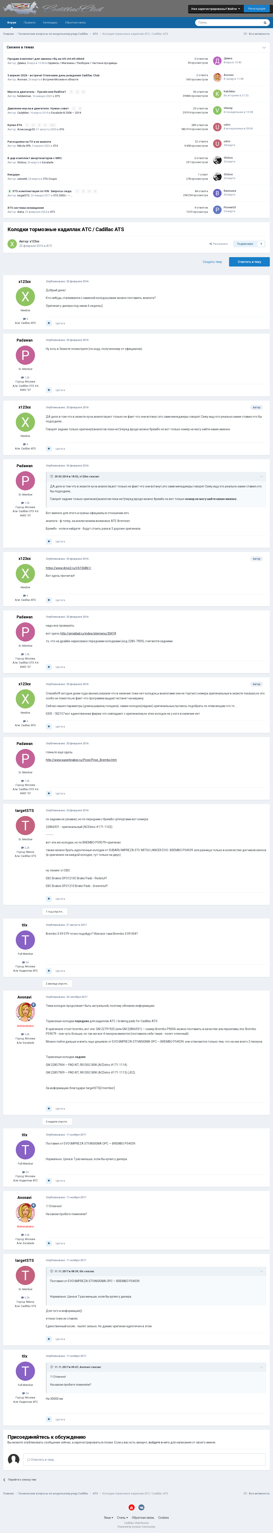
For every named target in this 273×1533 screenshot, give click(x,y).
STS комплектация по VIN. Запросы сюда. (42, 191)
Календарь (50, 22)
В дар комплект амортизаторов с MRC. (35, 158)
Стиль (122, 1517)
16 (52, 125)
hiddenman (24, 96)
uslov (227, 124)
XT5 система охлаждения (25, 207)
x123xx (34, 241)
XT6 (61, 129)
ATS (49, 246)
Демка (21, 63)
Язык (108, 1517)
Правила (29, 22)
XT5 (57, 96)
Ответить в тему (249, 262)
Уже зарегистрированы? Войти (215, 9)
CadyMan (23, 112)
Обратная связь (75, 22)
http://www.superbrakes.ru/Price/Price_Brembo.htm (81, 760)
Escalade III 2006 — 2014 (66, 112)
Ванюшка (230, 190)
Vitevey (228, 108)
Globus (21, 162)
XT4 (55, 145)
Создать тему (212, 262)
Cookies (163, 1517)
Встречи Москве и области (60, 79)
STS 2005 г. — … (63, 195)
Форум (11, 24)
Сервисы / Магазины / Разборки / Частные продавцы (82, 63)
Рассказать (218, 243)
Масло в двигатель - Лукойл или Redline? (37, 91)
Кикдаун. (13, 174)
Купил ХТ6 (15, 125)
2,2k (25, 847)
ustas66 (22, 178)
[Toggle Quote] (52, 476)
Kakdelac (229, 91)
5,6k (25, 1034)
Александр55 (26, 129)
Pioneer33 (230, 207)
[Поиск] (216, 22)
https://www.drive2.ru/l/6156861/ (68, 568)
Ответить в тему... (41, 1459)
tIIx (24, 925)
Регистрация (256, 8)
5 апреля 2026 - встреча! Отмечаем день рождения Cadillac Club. (53, 75)
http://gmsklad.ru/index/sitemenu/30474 (88, 633)
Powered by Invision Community (136, 1526)
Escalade (47, 162)
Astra (20, 211)
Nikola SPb (24, 145)
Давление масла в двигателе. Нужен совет (38, 108)
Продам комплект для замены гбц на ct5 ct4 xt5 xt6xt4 (45, 58)
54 (25, 962)
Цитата (60, 323)
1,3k (25, 377)
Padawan (25, 340)
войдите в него (159, 1442)
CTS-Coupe (50, 178)
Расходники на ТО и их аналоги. (29, 141)
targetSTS (23, 195)
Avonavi (22, 79)
